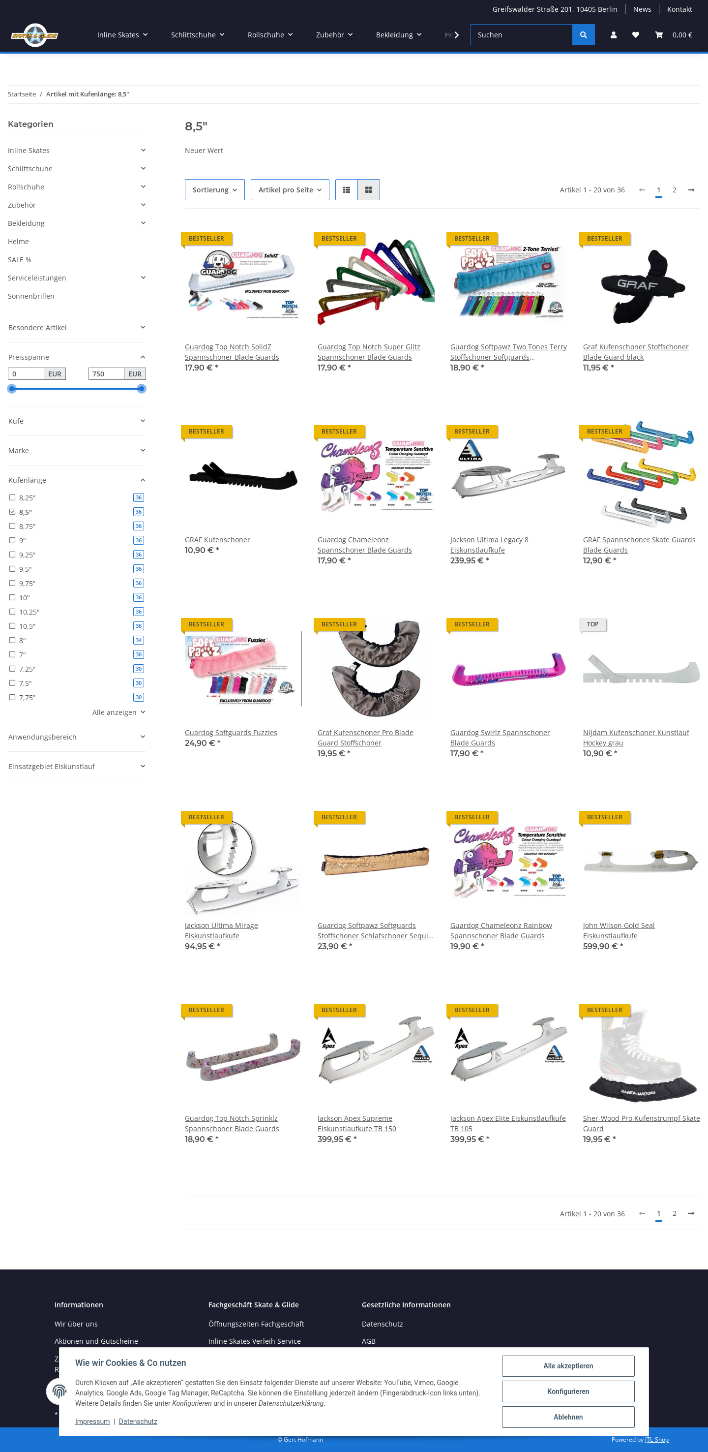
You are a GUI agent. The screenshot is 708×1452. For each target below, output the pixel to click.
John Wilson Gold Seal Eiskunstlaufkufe (619, 930)
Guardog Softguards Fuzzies (231, 732)
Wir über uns (76, 1323)
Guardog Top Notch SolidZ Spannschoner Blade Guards (232, 352)
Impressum (92, 1421)
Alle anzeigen (114, 712)
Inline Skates (29, 150)
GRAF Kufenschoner (217, 539)
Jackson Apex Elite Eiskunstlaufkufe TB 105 (508, 1123)
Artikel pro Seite (286, 189)
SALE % (19, 259)
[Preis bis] (106, 374)
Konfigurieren (568, 1391)
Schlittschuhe (30, 168)
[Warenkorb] (673, 35)
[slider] (11, 389)
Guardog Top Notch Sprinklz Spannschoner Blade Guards (232, 1123)
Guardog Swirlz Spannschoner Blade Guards (500, 737)
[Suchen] (521, 34)
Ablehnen (568, 1417)
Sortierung (211, 189)
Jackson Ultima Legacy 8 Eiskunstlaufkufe (489, 545)
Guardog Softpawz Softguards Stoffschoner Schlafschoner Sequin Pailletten (375, 931)
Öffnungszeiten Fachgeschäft (256, 1323)
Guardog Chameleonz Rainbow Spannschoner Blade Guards (501, 930)
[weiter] (691, 190)
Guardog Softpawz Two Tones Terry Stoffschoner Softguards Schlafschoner (508, 352)
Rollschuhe (26, 186)
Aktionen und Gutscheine (96, 1341)
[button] (613, 35)
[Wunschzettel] (635, 35)
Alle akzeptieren (568, 1366)
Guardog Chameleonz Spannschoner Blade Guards (365, 545)
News (642, 9)
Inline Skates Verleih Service (254, 1341)
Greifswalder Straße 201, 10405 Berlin (555, 9)
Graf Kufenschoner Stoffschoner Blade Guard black (636, 352)
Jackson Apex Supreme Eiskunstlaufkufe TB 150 (357, 1123)
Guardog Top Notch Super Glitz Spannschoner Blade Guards (369, 352)
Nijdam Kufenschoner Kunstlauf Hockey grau (636, 737)
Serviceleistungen (37, 277)
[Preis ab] (26, 374)
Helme (18, 241)
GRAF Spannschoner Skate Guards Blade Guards (639, 545)
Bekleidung (26, 223)
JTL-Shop (657, 1439)
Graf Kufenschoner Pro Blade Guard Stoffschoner (365, 737)
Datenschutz (138, 1421)
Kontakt (679, 9)
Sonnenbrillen (31, 296)
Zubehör (22, 205)
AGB (369, 1341)
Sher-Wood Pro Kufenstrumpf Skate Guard (641, 1123)
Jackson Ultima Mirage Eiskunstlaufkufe (221, 930)
